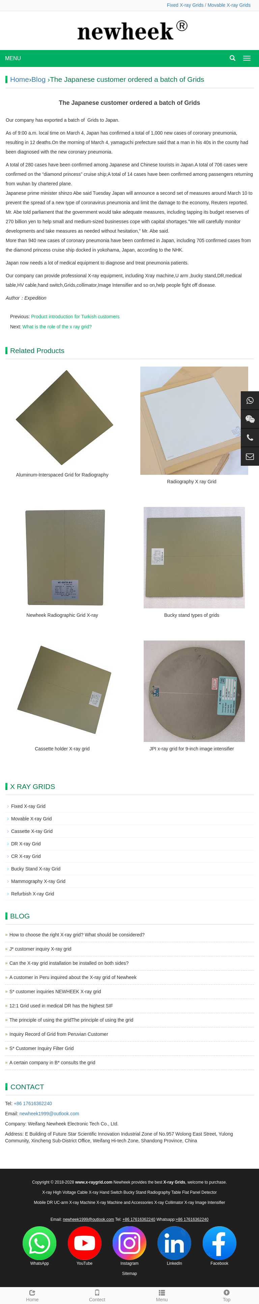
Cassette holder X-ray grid (62, 748)
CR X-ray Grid (26, 856)
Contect (97, 1294)
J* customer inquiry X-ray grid (40, 949)
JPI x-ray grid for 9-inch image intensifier (191, 748)
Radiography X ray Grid (191, 481)
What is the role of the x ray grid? (57, 326)
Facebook (219, 1246)
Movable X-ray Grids (229, 5)
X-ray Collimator (168, 1202)
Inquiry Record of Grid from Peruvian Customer (58, 1034)
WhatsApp (39, 1246)
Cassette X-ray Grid (32, 831)
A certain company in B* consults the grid (52, 1062)
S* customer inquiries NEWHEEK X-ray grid (55, 991)
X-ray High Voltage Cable (65, 1192)
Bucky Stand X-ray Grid (35, 868)
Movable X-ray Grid (31, 818)
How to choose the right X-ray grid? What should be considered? (77, 934)
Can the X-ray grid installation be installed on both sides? (68, 963)
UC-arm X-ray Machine (74, 1202)
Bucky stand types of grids (191, 615)
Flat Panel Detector (199, 1192)
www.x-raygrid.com (93, 1182)
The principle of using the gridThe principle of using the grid (71, 1020)
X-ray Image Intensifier (204, 1202)
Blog (38, 79)
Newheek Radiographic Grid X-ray (62, 615)
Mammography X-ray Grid (38, 881)
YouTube (85, 1246)
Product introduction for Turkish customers (75, 316)
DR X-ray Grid (26, 843)
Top (226, 1294)
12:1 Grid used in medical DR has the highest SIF (61, 1005)
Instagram (129, 1246)
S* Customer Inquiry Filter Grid (41, 1048)
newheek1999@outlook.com (49, 1113)
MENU (13, 58)
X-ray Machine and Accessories (124, 1202)
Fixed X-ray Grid (28, 806)
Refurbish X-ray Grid (32, 893)
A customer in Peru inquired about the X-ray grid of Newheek (73, 977)
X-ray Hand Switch (105, 1192)
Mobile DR (43, 1202)
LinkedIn (174, 1246)
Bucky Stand (134, 1192)
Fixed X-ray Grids (185, 5)
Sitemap (129, 1273)
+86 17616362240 (33, 1103)
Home (19, 79)
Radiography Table (164, 1192)
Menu (162, 1294)
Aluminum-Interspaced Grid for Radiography (62, 475)
